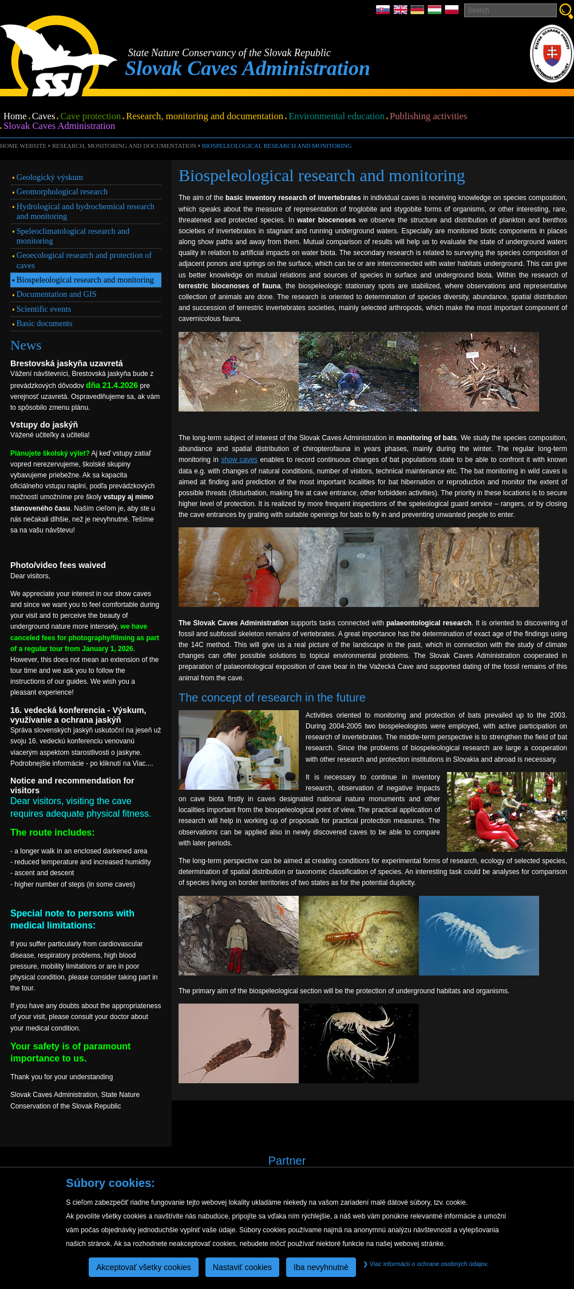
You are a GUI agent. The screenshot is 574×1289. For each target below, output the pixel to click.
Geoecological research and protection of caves (84, 259)
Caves (44, 117)
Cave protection (90, 117)
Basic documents (45, 323)
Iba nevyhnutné (321, 1267)
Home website (23, 145)
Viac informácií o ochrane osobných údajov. (426, 1263)
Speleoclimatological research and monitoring (73, 235)
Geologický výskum (50, 177)
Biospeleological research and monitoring (277, 145)
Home (15, 117)
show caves (239, 460)
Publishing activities (429, 117)
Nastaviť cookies (242, 1267)
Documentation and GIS (57, 294)
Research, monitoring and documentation (204, 117)
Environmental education (336, 117)
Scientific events (44, 309)
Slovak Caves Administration (59, 126)
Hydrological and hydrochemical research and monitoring (86, 211)
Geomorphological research (62, 191)
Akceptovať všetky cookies (143, 1267)
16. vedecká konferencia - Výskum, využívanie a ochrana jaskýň (78, 715)
